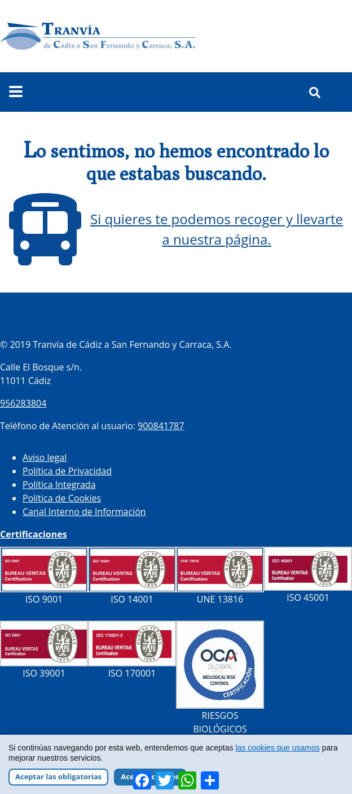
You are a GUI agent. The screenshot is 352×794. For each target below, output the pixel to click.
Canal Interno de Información (84, 511)
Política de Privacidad (67, 471)
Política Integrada (59, 484)
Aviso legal (45, 457)
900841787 (161, 426)
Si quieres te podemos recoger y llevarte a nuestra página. (216, 229)
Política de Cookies (62, 498)
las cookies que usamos (277, 747)
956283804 (23, 403)
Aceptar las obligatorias (58, 776)
